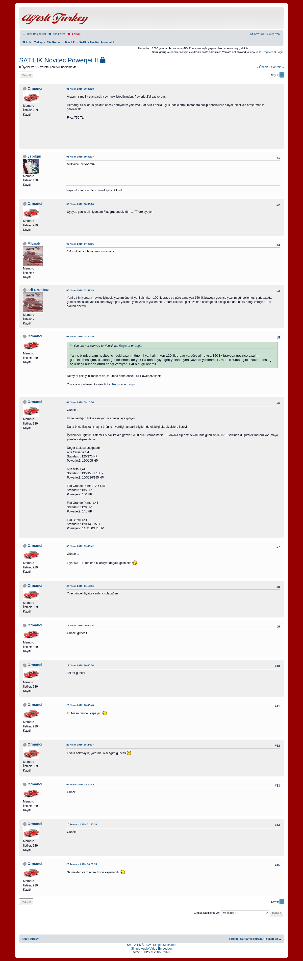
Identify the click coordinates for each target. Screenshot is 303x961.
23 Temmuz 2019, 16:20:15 (81, 864)
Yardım (233, 938)
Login (280, 52)
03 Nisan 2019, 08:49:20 (80, 336)
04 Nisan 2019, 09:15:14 (80, 402)
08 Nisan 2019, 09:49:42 (80, 546)
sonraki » (277, 67)
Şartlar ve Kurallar (252, 938)
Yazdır (26, 75)
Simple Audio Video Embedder (151, 948)
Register (268, 52)
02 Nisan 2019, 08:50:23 (80, 204)
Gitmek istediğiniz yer (207, 912)
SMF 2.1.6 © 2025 (139, 945)
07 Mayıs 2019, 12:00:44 (80, 784)
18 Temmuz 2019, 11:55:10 (81, 824)
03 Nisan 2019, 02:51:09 (80, 290)
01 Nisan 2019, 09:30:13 (80, 88)
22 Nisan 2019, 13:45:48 (80, 705)
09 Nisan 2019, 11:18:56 (80, 586)
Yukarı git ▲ (273, 938)
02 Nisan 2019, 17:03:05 (80, 243)
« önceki (262, 67)
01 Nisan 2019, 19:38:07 (80, 156)
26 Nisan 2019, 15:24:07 (80, 744)
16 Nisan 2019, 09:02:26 (80, 625)
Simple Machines (164, 945)
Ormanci (34, 88)
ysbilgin (34, 156)
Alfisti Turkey (30, 938)
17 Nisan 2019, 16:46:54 (80, 665)
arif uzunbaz (38, 290)
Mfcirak (33, 243)
